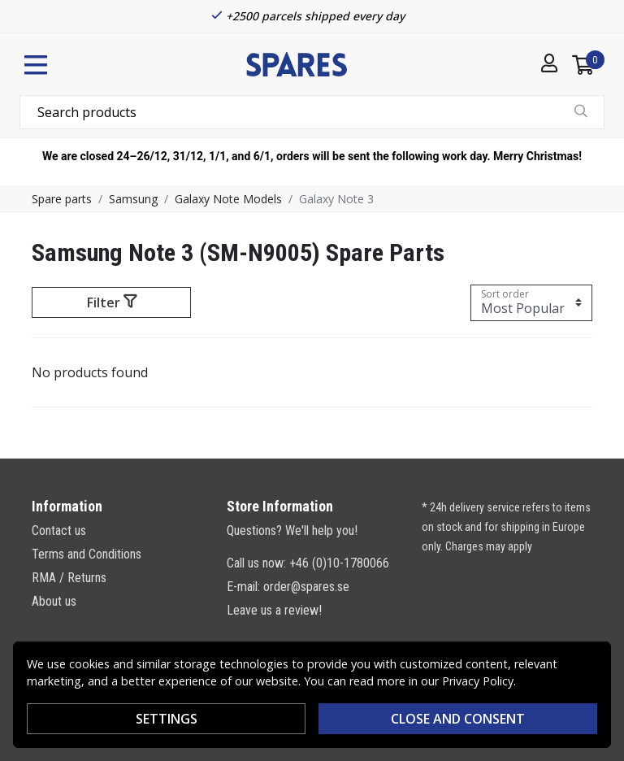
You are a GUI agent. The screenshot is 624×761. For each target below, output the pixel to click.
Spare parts (62, 199)
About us (54, 601)
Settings (166, 719)
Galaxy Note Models (228, 199)
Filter (111, 302)
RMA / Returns (69, 577)
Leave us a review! (274, 610)
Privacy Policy (478, 681)
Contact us (59, 530)
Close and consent (458, 719)
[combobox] (312, 112)
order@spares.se (306, 586)
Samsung (133, 199)
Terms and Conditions (86, 554)
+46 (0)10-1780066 (339, 563)
